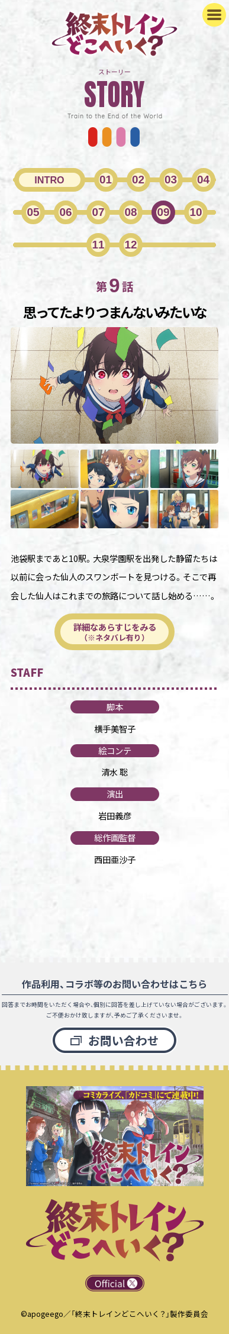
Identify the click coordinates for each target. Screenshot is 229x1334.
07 (98, 212)
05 (33, 212)
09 (163, 212)
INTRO (49, 180)
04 (203, 179)
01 (105, 179)
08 (130, 212)
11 (98, 244)
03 (171, 179)
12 (130, 244)
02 (138, 179)
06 (65, 212)
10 (195, 212)
